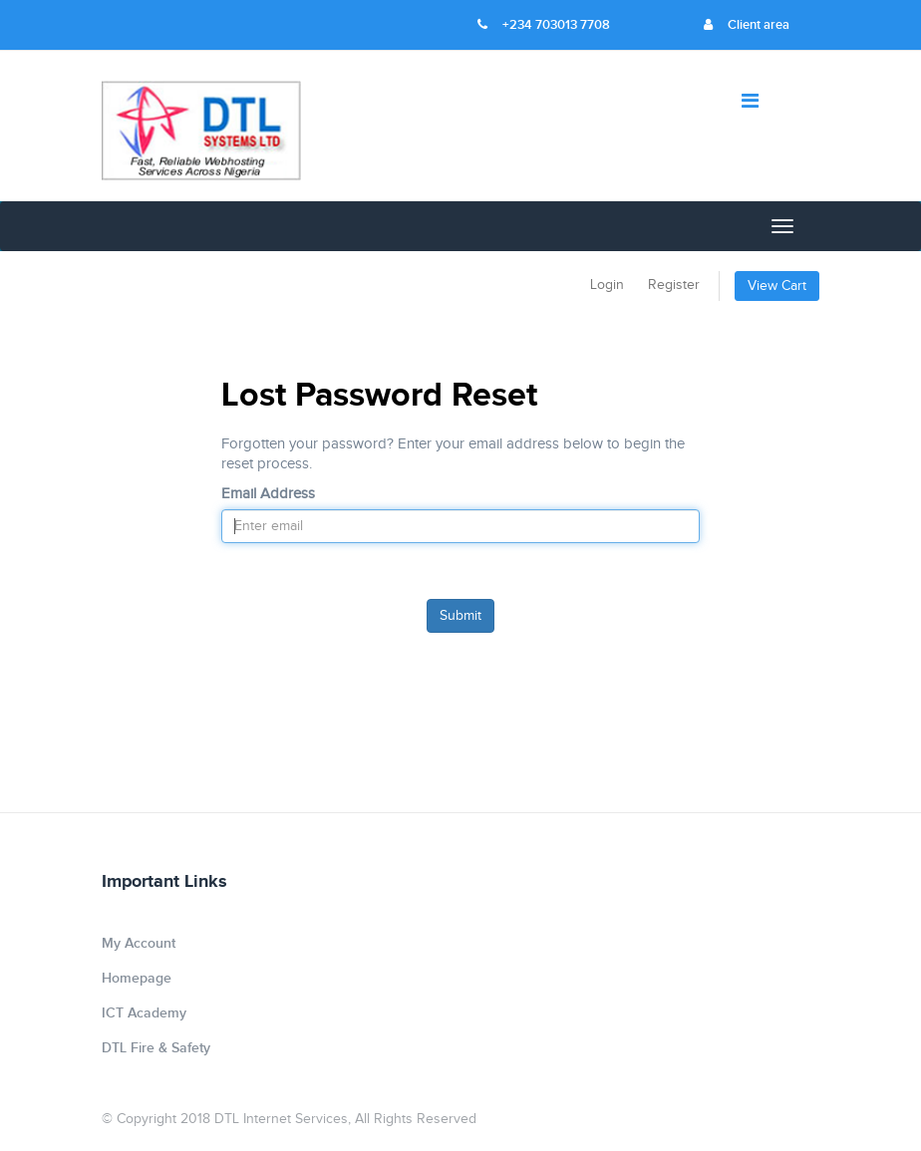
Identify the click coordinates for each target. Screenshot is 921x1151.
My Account (138, 943)
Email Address (268, 493)
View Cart (777, 286)
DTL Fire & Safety (156, 1047)
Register (674, 285)
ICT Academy (144, 1013)
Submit (460, 616)
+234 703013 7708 (543, 25)
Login (607, 285)
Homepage (136, 978)
